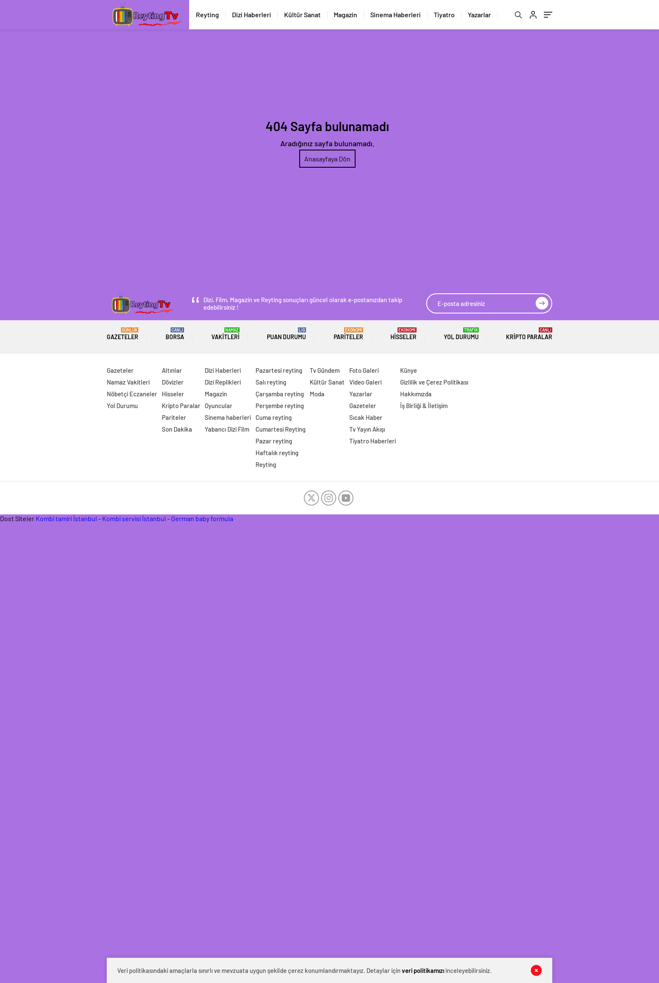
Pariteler (348, 333)
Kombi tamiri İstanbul (66, 518)
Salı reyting (271, 382)
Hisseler (403, 333)
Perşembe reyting (280, 405)
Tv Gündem (325, 370)
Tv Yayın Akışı (367, 429)
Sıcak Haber (365, 417)
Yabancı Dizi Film (227, 429)
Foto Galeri (364, 370)
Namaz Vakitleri (128, 382)
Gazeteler (122, 333)
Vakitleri (225, 333)
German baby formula (202, 518)
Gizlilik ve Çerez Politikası (434, 382)
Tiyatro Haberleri (372, 441)
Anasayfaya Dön (327, 159)
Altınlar (172, 370)
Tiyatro (444, 14)
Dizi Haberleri (251, 14)
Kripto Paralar (529, 333)
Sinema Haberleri (395, 14)
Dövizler (173, 382)
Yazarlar (479, 14)
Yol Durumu (461, 333)
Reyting (207, 14)
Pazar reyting (274, 441)
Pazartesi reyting (279, 370)
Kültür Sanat (302, 14)
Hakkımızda (416, 394)
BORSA (175, 333)
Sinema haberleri (228, 417)
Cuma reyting (274, 417)
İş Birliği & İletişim (424, 405)
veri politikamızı (423, 970)
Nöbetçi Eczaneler (132, 394)
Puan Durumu (286, 333)
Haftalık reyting (277, 452)
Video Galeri (365, 382)
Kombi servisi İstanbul (134, 518)
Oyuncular (218, 405)
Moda (317, 394)
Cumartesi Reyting (281, 429)
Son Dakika (177, 429)
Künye (408, 370)
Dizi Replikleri (223, 382)
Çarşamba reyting (280, 394)
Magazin (345, 14)
